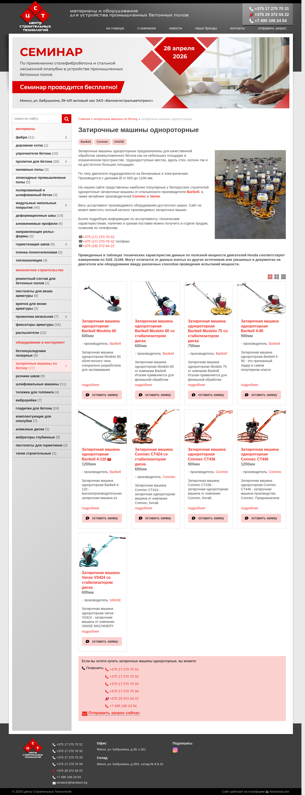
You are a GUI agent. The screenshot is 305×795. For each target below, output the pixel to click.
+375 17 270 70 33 (122, 684)
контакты (237, 28)
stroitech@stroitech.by (70, 782)
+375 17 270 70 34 (122, 691)
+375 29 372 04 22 (269, 14)
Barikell (86, 141)
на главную (115, 28)
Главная (84, 119)
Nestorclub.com (279, 791)
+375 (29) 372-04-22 (99, 246)
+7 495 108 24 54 (268, 20)
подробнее (90, 385)
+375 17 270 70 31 (269, 8)
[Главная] (30, 31)
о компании (147, 28)
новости (175, 28)
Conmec (102, 141)
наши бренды (206, 28)
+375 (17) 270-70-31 (99, 237)
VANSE (119, 141)
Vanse (155, 196)
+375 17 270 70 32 (122, 676)
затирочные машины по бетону (115, 119)
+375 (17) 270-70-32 (99, 241)
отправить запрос (272, 28)
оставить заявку (105, 395)
